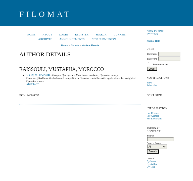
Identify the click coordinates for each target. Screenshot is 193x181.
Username (152, 54)
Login (63, 34)
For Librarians (154, 118)
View (149, 82)
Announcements (71, 39)
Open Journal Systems (156, 32)
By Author (152, 164)
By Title (151, 166)
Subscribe (152, 85)
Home (31, 34)
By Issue (151, 161)
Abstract (32, 84)
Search (101, 34)
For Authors (153, 115)
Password (152, 58)
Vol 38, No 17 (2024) (38, 74)
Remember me (160, 64)
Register (82, 34)
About (47, 34)
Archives (45, 39)
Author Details (90, 45)
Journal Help (153, 40)
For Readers (153, 113)
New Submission (104, 39)
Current (120, 34)
